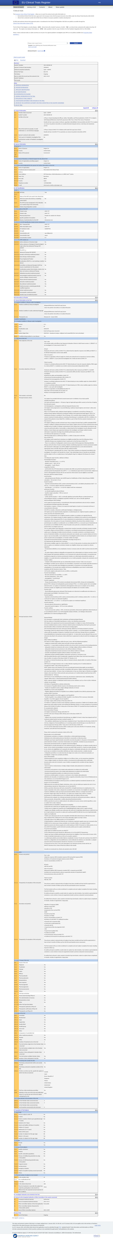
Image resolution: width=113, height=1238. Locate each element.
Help (99, 2)
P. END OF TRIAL (18, 105)
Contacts (42, 7)
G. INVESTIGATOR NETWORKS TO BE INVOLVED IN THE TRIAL (29, 100)
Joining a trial (31, 7)
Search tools (41, 51)
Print (16, 60)
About (50, 7)
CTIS (60, 1227)
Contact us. (21, 1218)
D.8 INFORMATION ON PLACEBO (22, 94)
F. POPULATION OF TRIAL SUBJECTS (23, 98)
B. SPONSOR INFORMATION (21, 87)
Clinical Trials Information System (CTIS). (23, 23)
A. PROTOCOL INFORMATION (21, 85)
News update (60, 7)
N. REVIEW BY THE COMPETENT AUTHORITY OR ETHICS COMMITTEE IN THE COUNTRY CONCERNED (39, 103)
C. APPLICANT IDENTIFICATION (22, 89)
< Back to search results (19, 57)
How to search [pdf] (32, 47)
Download (22, 60)
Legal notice (98, 1225)
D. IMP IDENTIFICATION (20, 92)
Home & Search (19, 7)
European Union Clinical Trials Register (25, 14)
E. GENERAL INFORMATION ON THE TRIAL (24, 96)
